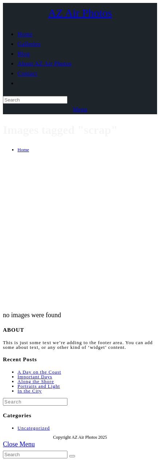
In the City (29, 391)
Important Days (34, 376)
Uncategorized (33, 428)
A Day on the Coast (39, 372)
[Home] (23, 149)
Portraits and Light (38, 386)
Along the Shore (35, 381)
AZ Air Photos (80, 13)
